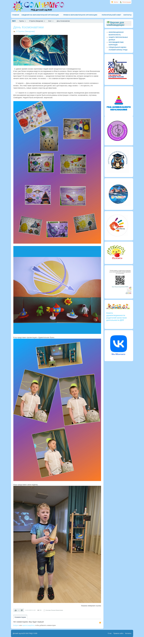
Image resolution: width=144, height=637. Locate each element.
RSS (100, 622)
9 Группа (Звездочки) (25, 31)
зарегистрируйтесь (28, 625)
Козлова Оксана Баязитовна (54, 610)
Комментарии (20, 617)
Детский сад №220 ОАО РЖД (22, 633)
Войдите (16, 625)
